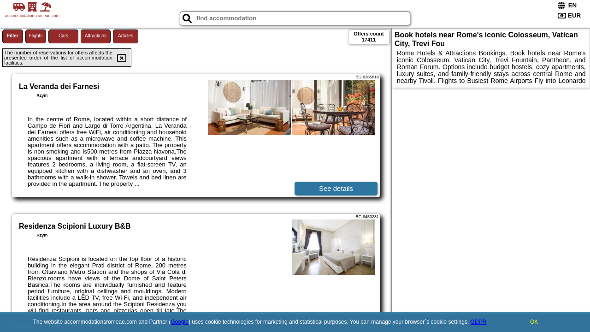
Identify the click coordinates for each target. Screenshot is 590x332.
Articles (125, 35)
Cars (63, 35)
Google (180, 322)
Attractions (95, 35)
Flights (35, 35)
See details (336, 188)
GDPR (479, 322)
